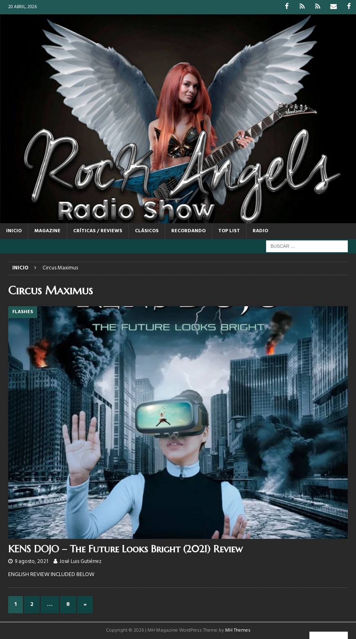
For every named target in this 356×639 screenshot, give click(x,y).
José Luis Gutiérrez (80, 561)
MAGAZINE (47, 230)
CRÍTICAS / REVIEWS (97, 230)
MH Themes (238, 630)
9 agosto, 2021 (31, 561)
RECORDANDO (188, 230)
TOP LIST (229, 230)
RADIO (260, 230)
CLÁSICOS (147, 230)
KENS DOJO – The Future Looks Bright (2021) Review (125, 549)
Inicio (14, 230)
